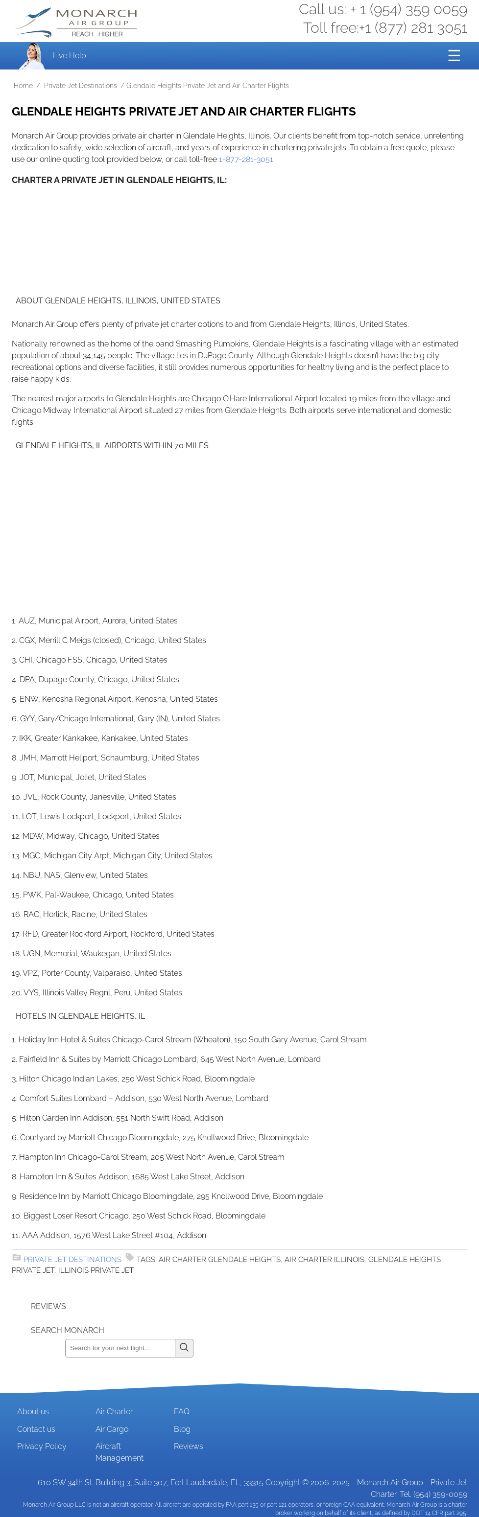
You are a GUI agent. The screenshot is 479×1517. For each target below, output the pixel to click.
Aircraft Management (120, 1452)
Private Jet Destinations (80, 86)
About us (33, 1411)
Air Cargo (112, 1429)
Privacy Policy (42, 1446)
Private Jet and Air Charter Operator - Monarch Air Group (77, 22)
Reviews (188, 1446)
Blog (182, 1429)
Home (23, 86)
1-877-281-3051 (246, 159)
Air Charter (114, 1411)
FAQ (182, 1411)
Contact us (36, 1429)
